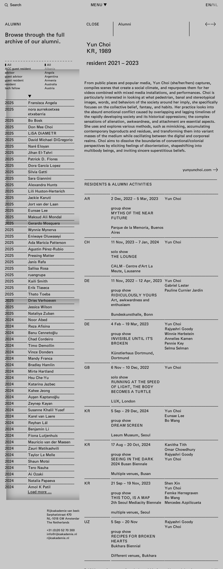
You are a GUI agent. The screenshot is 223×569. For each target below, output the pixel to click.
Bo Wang (172, 420)
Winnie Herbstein (179, 333)
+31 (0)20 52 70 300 (61, 530)
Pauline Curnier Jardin (184, 290)
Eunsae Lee (174, 415)
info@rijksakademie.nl (62, 534)
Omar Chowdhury (180, 449)
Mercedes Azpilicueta (183, 502)
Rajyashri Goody (179, 328)
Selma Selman (177, 348)
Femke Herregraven (181, 493)
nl (215, 4)
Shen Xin (172, 483)
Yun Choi (173, 198)
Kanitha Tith (176, 444)
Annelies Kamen (179, 338)
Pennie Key (174, 343)
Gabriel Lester (177, 285)
